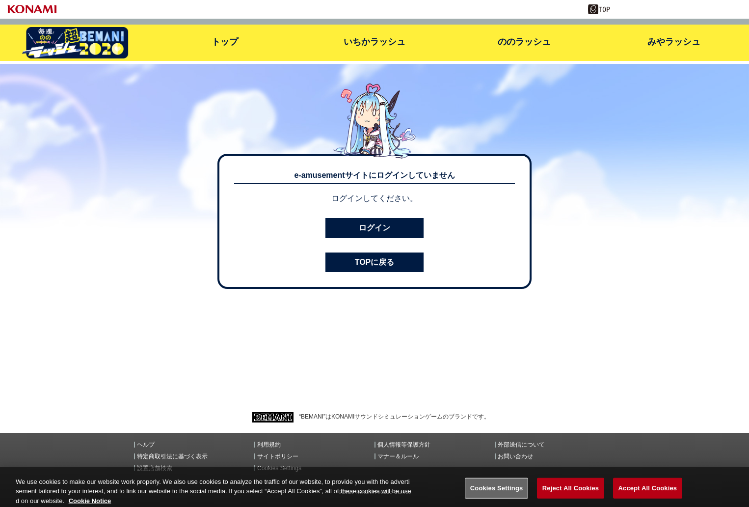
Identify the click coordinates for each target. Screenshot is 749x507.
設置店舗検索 (154, 468)
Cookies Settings (279, 468)
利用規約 (269, 445)
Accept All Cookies (647, 493)
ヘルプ (146, 445)
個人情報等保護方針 (403, 445)
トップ (225, 42)
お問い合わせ (515, 456)
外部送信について (521, 445)
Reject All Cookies (570, 493)
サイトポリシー (277, 456)
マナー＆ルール (398, 456)
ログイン (374, 228)
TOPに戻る (375, 262)
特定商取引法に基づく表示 (172, 456)
